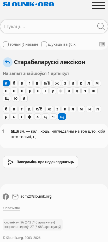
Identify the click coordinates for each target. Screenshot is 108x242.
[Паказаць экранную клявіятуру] (102, 44)
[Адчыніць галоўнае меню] (98, 5)
